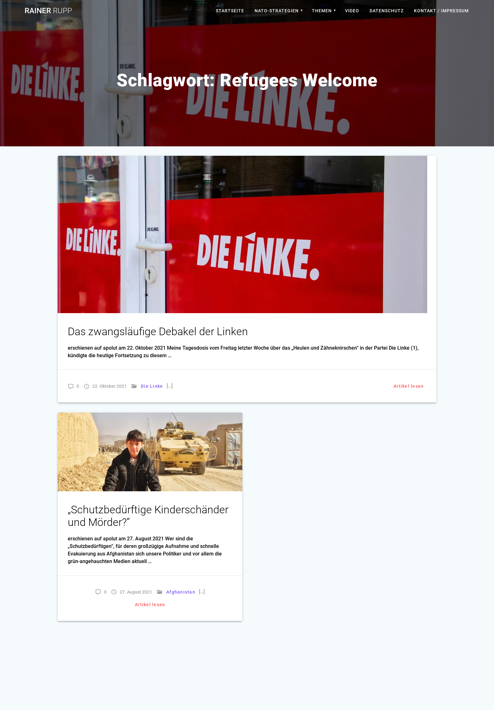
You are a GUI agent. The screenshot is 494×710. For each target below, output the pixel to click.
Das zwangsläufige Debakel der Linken (158, 331)
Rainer (48, 10)
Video (352, 10)
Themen (322, 10)
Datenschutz (387, 10)
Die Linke (152, 386)
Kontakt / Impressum (441, 10)
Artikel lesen (408, 386)
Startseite (230, 10)
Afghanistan (180, 591)
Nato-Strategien (277, 10)
